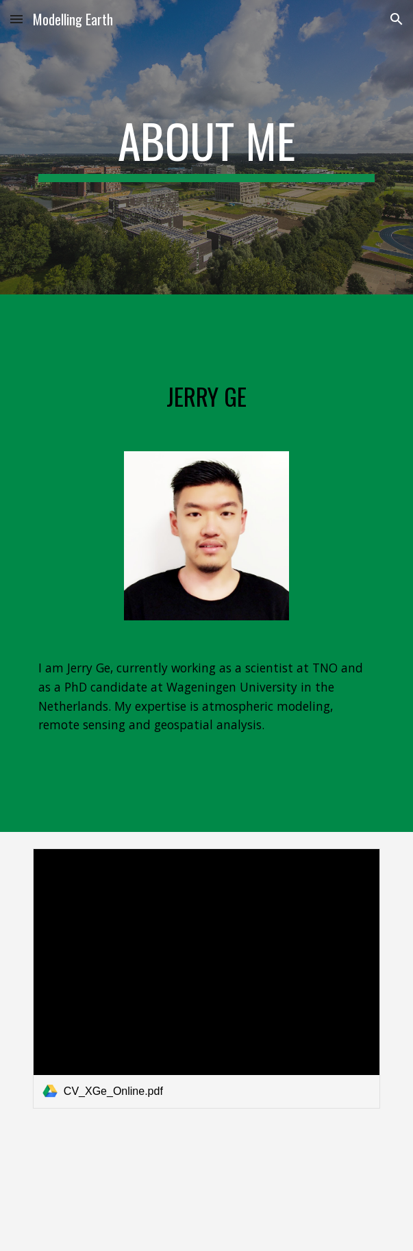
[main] (206, 147)
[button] (16, 19)
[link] (206, 978)
